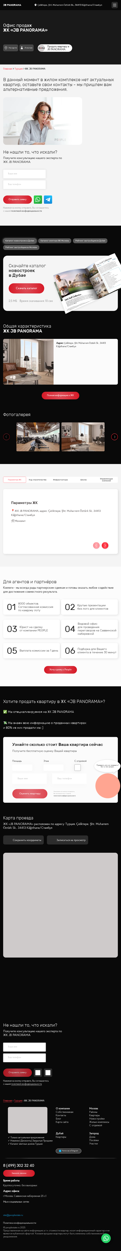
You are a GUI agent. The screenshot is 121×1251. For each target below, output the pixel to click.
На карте (10, 47)
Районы (93, 1112)
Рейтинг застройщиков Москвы (21, 247)
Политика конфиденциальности (19, 1223)
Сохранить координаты (23, 840)
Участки (93, 1143)
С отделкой (80, 761)
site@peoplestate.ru (13, 1215)
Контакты (61, 1115)
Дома (92, 1137)
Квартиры (94, 1115)
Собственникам (64, 1112)
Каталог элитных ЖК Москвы (55, 240)
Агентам (26, 48)
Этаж (46, 761)
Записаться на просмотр (67, 840)
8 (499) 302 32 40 (18, 1166)
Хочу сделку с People (60, 670)
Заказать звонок (19, 1173)
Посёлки (94, 1140)
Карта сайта (62, 1122)
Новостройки (97, 1118)
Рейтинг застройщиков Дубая (90, 240)
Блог (58, 1118)
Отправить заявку (18, 199)
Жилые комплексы (99, 1122)
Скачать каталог (26, 288)
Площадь (17, 761)
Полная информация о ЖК (60, 395)
